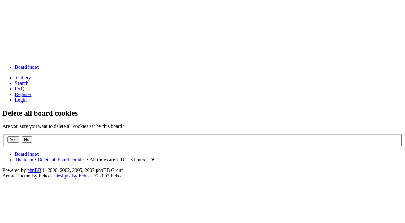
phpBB (34, 170)
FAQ (19, 88)
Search (21, 83)
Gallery (23, 77)
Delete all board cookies (62, 159)
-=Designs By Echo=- (71, 175)
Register (23, 94)
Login (21, 100)
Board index (27, 67)
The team (24, 159)
